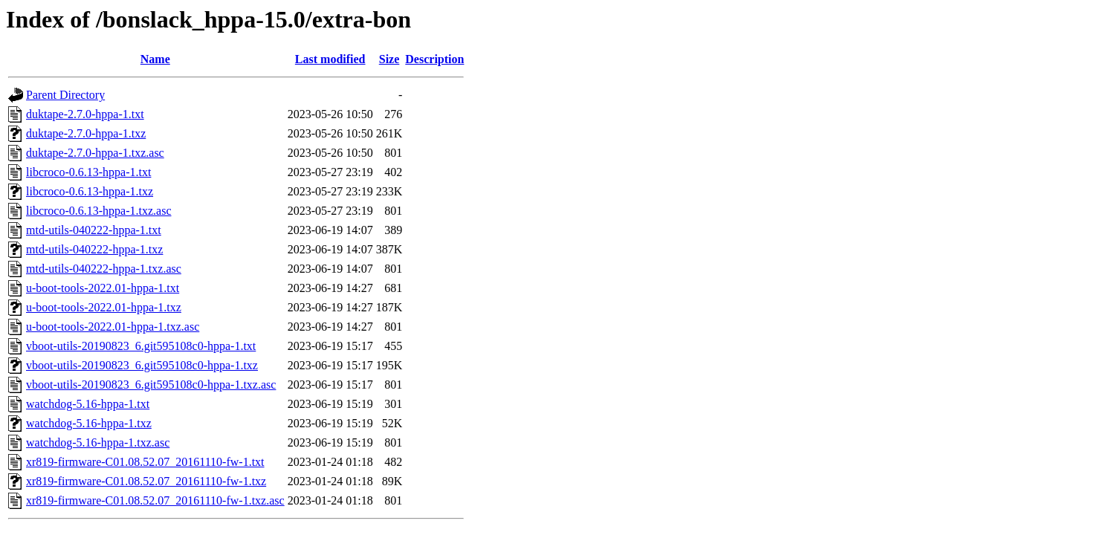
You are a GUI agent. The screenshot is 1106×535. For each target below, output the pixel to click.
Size (389, 59)
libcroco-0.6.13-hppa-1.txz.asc (98, 210)
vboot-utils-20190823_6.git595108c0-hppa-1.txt (141, 346)
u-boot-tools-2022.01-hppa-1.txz (103, 307)
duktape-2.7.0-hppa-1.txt (85, 114)
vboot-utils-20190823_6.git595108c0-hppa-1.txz (142, 365)
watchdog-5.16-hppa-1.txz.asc (97, 442)
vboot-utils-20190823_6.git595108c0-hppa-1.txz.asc (151, 384)
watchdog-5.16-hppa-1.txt (87, 404)
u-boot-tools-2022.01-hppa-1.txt (102, 288)
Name (155, 59)
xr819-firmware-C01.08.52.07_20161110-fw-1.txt (145, 461)
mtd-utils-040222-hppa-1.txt (93, 230)
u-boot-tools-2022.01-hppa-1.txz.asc (112, 326)
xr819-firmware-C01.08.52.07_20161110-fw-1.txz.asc (155, 500)
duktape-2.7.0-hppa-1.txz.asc (95, 152)
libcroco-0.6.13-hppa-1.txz (89, 191)
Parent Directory (65, 94)
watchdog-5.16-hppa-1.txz (89, 423)
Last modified (330, 59)
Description (434, 59)
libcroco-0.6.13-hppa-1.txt (88, 172)
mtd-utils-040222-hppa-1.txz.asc (103, 268)
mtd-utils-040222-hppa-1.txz (94, 249)
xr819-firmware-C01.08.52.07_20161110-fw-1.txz (146, 481)
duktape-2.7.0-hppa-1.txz (86, 133)
